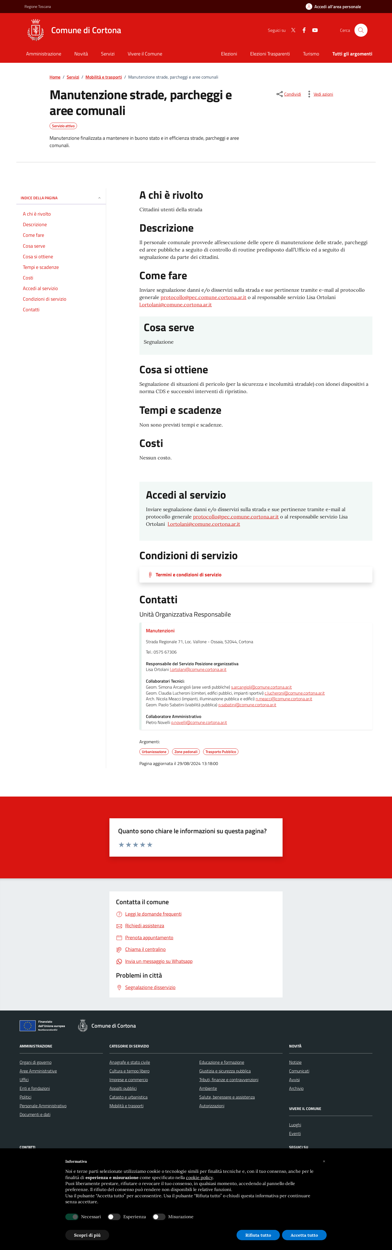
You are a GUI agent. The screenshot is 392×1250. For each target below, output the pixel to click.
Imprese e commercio (128, 1079)
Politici (25, 1097)
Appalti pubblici (123, 1088)
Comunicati (299, 1071)
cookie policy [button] (199, 1177)
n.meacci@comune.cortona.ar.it (284, 699)
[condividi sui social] (288, 94)
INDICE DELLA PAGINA (61, 198)
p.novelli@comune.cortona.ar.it (199, 723)
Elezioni (229, 53)
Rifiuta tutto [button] (258, 1235)
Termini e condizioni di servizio (189, 574)
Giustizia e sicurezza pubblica (225, 1071)
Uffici (24, 1079)
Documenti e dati (35, 1114)
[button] (324, 1161)
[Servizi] (107, 54)
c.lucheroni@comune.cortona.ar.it (295, 693)
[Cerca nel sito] (360, 30)
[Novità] (81, 54)
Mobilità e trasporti (103, 77)
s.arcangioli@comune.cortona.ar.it (261, 687)
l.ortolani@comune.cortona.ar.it (175, 304)
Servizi (73, 77)
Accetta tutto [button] (304, 1235)
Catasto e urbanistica (128, 1097)
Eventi (295, 1133)
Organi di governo (35, 1062)
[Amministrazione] (44, 54)
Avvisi (294, 1079)
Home (55, 77)
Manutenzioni (160, 630)
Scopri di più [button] (87, 1235)
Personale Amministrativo (43, 1105)
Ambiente (208, 1088)
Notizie (295, 1062)
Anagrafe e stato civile (129, 1062)
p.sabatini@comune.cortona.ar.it (247, 705)
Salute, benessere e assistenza (227, 1097)
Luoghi (295, 1124)
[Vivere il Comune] (145, 54)
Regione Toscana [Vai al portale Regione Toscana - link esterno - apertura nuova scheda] (37, 6)
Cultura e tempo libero (129, 1071)
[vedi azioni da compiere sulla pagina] (319, 94)
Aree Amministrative (38, 1071)
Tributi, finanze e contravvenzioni (228, 1079)
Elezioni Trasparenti (270, 53)
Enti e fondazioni (35, 1088)
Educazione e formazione (221, 1062)
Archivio (296, 1088)
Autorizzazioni (211, 1105)
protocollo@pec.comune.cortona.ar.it (203, 297)
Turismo (311, 53)
